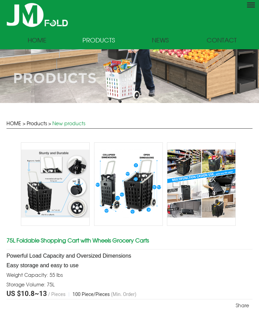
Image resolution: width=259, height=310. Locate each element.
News (160, 40)
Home (37, 40)
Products (98, 40)
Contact (222, 40)
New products (68, 123)
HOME (14, 123)
